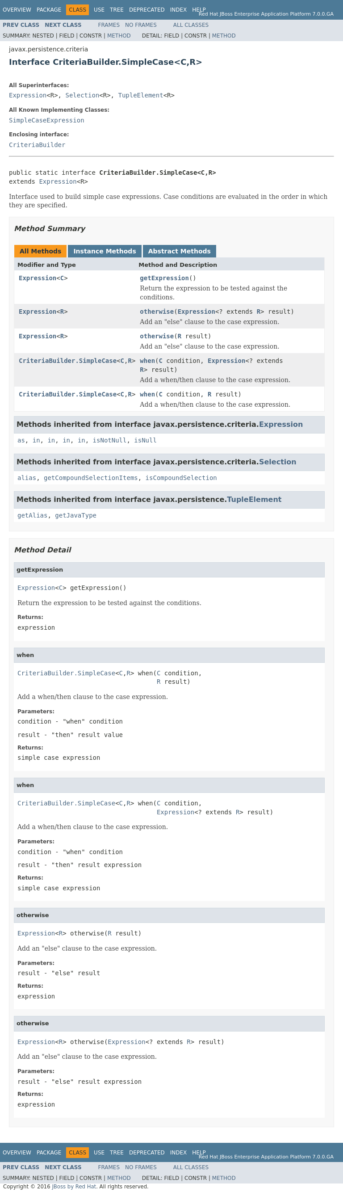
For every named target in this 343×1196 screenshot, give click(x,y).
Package (49, 10)
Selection (82, 95)
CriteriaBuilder (37, 144)
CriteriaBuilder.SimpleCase (68, 360)
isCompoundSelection (181, 477)
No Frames (141, 25)
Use (99, 10)
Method (119, 36)
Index (178, 10)
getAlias (32, 515)
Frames (109, 25)
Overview (17, 10)
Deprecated (147, 10)
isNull (145, 440)
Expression (27, 95)
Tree (117, 10)
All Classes (191, 25)
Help (199, 10)
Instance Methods (104, 251)
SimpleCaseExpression (46, 120)
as (21, 440)
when (147, 360)
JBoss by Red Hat (74, 1186)
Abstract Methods (179, 251)
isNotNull (110, 440)
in (36, 440)
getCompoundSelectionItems (91, 477)
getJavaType (75, 515)
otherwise (157, 311)
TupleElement (140, 95)
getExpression (164, 278)
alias (26, 477)
